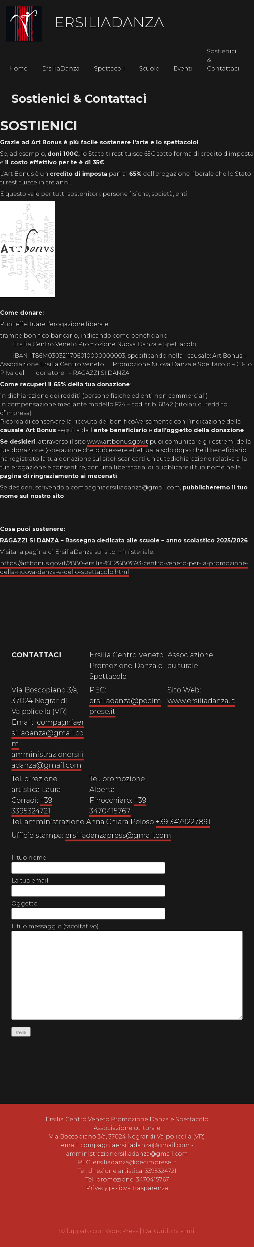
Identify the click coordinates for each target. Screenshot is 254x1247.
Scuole (149, 68)
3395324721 (161, 1171)
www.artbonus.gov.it (117, 441)
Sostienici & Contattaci (223, 60)
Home (18, 68)
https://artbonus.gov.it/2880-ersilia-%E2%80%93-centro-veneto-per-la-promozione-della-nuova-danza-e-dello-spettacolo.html (124, 567)
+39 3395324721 (31, 805)
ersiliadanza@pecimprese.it (135, 1162)
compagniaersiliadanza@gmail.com (47, 733)
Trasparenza (150, 1188)
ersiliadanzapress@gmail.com (118, 835)
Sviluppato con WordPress (99, 1231)
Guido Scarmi (174, 1231)
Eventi (183, 68)
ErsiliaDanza (109, 22)
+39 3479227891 (183, 821)
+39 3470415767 (117, 805)
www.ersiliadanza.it (201, 700)
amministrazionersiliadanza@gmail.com (47, 759)
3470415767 (152, 1179)
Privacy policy (106, 1188)
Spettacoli (109, 68)
